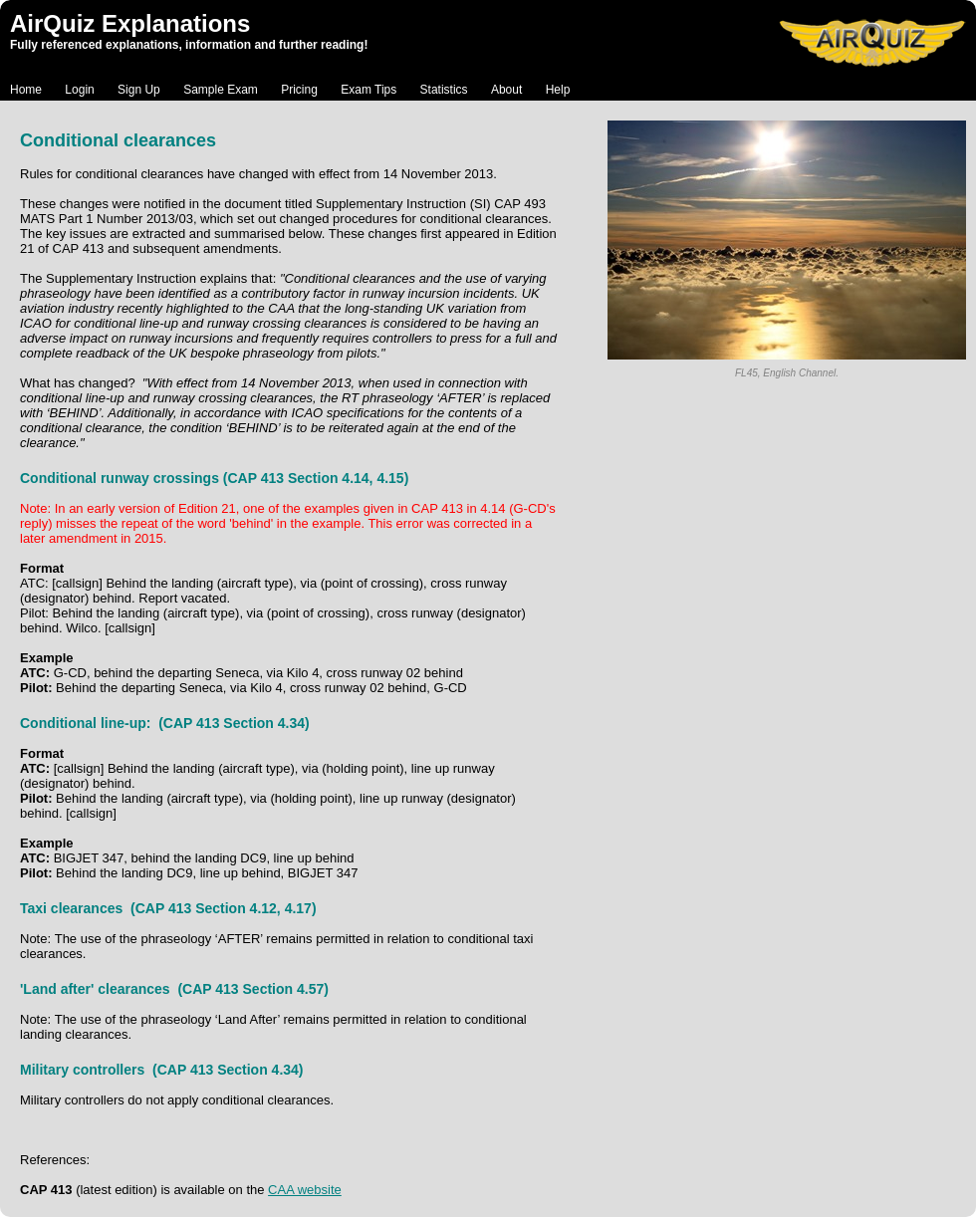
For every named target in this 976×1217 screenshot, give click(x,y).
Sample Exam (220, 90)
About (506, 90)
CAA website (305, 1189)
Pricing (299, 90)
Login (79, 90)
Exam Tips (368, 90)
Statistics (444, 90)
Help (558, 90)
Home (26, 90)
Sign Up (139, 90)
